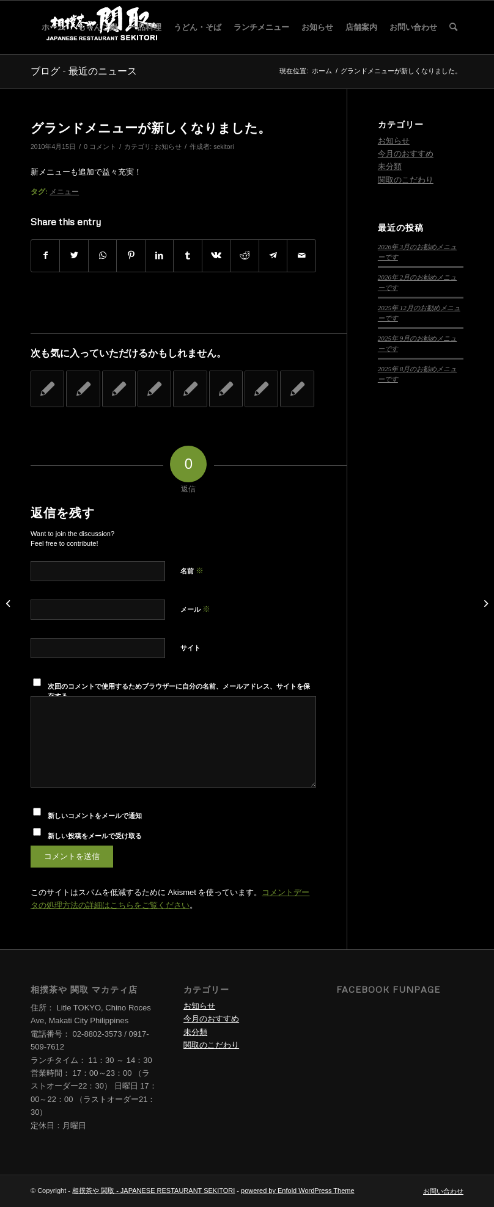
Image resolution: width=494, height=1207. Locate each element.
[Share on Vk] (216, 255)
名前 (192, 570)
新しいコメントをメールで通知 (95, 815)
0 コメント (100, 146)
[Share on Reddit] (244, 255)
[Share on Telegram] (273, 255)
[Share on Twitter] (73, 255)
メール (195, 609)
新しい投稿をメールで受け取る (95, 835)
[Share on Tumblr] (187, 255)
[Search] (453, 27)
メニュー (64, 191)
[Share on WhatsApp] (102, 255)
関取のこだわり (405, 179)
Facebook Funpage (388, 989)
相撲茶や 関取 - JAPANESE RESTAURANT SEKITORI (153, 1190)
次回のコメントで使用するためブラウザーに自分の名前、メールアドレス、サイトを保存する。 (179, 691)
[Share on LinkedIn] (159, 255)
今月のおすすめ (405, 153)
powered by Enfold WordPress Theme (297, 1190)
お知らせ (168, 146)
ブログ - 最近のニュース (84, 71)
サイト (190, 647)
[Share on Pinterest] (130, 255)
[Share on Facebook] (45, 255)
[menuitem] (53, 27)
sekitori (223, 146)
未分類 (390, 166)
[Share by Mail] (301, 255)
